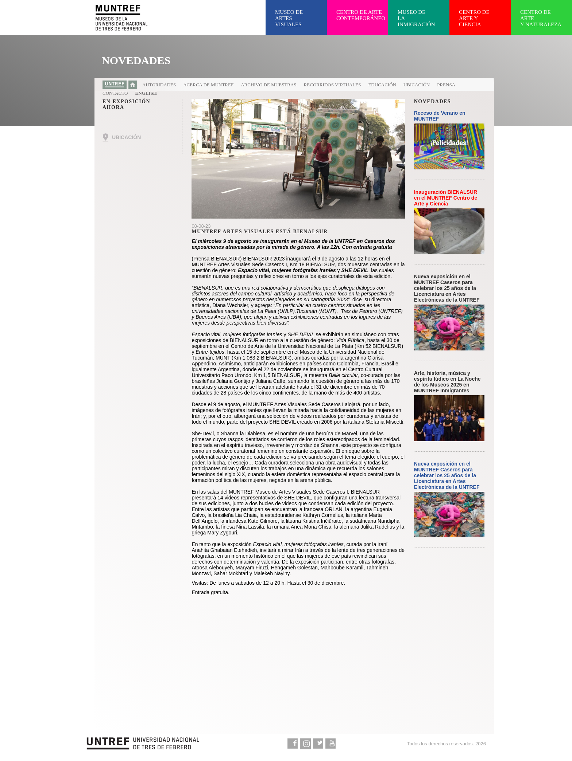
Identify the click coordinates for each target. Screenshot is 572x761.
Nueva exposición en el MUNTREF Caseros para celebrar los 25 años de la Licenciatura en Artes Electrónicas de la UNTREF (447, 288)
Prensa (446, 84)
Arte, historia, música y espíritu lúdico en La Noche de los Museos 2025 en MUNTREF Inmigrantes (447, 381)
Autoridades (159, 84)
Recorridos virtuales (332, 84)
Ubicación (416, 84)
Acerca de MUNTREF (208, 84)
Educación (382, 84)
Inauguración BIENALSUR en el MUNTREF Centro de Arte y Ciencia (445, 198)
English (146, 93)
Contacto (115, 93)
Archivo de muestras (268, 84)
